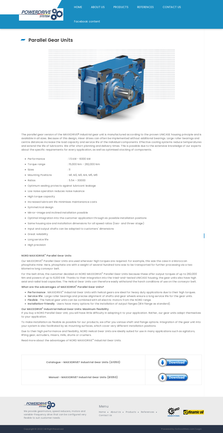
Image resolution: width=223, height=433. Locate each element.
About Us (116, 412)
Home (102, 412)
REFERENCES (145, 7)
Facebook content (87, 21)
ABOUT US (98, 7)
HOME (78, 7)
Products (131, 412)
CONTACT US (172, 7)
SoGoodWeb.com (184, 428)
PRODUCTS (120, 7)
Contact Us (105, 415)
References (147, 412)
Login (199, 428)
